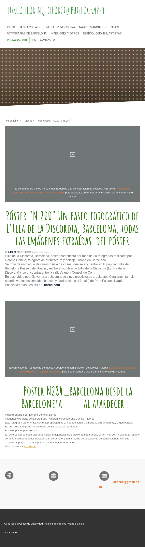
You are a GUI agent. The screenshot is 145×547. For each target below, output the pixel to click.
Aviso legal (10, 523)
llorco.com (30, 446)
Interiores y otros (65, 33)
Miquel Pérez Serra (60, 27)
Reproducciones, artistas (102, 33)
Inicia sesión (11, 532)
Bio (34, 40)
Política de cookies (55, 523)
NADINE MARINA (90, 27)
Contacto (47, 40)
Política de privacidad (30, 523)
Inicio (11, 27)
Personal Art (17, 40)
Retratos (112, 27)
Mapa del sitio (76, 523)
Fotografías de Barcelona (27, 33)
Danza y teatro (30, 27)
